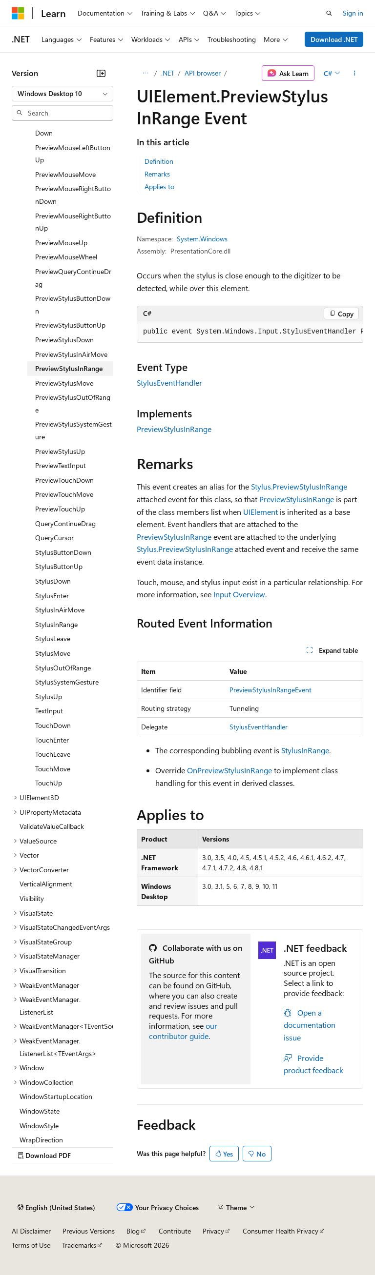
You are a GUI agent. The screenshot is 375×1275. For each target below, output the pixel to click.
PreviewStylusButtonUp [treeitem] (70, 325)
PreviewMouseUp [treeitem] (61, 242)
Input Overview (239, 594)
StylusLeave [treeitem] (52, 638)
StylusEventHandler (169, 382)
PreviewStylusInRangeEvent (270, 689)
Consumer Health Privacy (280, 1231)
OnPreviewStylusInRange (229, 770)
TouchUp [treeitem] (48, 782)
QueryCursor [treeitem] (54, 537)
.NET (167, 73)
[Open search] (329, 13)
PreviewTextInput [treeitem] (60, 465)
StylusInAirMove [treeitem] (59, 609)
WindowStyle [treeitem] (39, 1125)
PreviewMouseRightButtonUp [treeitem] (73, 222)
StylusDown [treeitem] (53, 581)
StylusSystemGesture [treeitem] (67, 682)
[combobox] (62, 93)
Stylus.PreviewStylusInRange (299, 486)
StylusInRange (305, 750)
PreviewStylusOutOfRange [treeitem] (72, 403)
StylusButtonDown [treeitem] (63, 552)
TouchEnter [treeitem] (52, 740)
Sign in (353, 13)
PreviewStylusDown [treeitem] (64, 339)
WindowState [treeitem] (40, 1111)
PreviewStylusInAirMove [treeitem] (71, 354)
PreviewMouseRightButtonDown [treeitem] (73, 195)
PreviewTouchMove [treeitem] (64, 494)
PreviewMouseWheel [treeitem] (66, 256)
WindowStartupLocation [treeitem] (56, 1096)
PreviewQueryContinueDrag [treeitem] (73, 278)
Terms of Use (31, 1245)
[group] (250, 332)
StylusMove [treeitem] (52, 653)
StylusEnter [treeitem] (52, 595)
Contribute (175, 1231)
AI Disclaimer (31, 1231)
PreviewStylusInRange (174, 429)
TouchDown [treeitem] (53, 725)
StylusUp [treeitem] (48, 696)
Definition (159, 161)
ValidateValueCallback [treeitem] (52, 826)
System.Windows (202, 238)
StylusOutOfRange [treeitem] (63, 667)
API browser (203, 73)
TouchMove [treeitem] (52, 768)
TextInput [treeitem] (49, 710)
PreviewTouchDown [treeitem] (64, 480)
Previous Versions (88, 1231)
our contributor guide (183, 1030)
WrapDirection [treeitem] (41, 1139)
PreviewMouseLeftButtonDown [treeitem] (72, 126)
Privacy (213, 1231)
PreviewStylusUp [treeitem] (60, 451)
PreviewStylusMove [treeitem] (64, 383)
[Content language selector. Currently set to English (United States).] (56, 1207)
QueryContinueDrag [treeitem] (65, 523)
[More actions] (354, 73)
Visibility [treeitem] (32, 898)
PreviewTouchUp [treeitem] (60, 508)
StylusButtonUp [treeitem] (59, 566)
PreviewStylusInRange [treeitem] (69, 368)
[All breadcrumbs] (145, 73)
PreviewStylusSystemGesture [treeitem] (73, 430)
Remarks (157, 173)
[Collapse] (101, 73)
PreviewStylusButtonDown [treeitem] (72, 304)
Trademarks (79, 1245)
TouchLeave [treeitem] (52, 754)
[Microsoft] (18, 13)
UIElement (260, 512)
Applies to (159, 186)
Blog (133, 1231)
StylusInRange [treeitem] (56, 624)
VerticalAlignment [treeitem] (46, 883)
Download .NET (334, 39)
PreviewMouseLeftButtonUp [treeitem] (72, 154)
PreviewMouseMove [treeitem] (65, 174)
